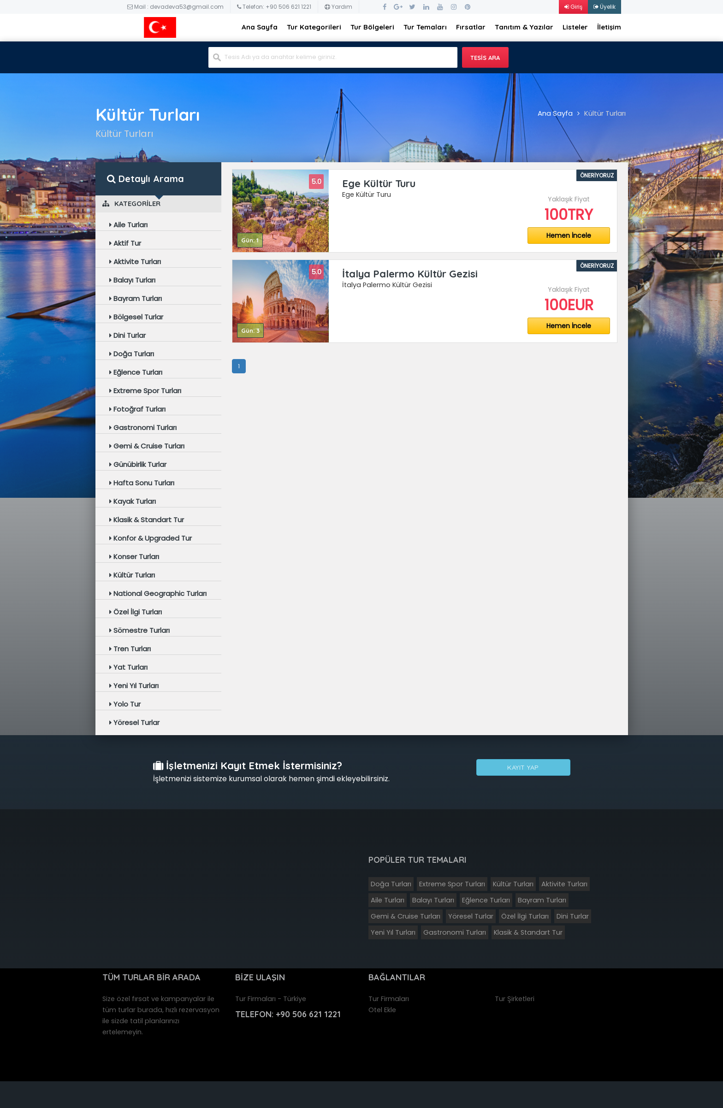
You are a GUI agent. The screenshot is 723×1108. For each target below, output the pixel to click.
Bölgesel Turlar (136, 317)
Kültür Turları (605, 113)
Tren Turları (130, 649)
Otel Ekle (382, 1009)
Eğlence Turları (135, 372)
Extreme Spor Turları (145, 390)
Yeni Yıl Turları (134, 685)
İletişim (609, 27)
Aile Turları (128, 225)
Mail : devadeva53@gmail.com (175, 7)
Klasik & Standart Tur (146, 520)
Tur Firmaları (388, 998)
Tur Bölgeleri (372, 27)
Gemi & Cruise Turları (146, 446)
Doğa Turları (131, 354)
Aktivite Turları (135, 261)
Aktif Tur (125, 243)
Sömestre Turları (139, 630)
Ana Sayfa (260, 27)
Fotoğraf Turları (137, 409)
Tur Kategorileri (314, 27)
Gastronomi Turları (143, 427)
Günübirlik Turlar (137, 464)
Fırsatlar (471, 27)
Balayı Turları (132, 280)
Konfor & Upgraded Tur (150, 538)
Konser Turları (134, 556)
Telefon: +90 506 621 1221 (274, 7)
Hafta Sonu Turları (141, 483)
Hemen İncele (568, 235)
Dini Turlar (127, 335)
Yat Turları (128, 667)
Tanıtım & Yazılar (524, 27)
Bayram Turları (135, 298)
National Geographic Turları (158, 593)
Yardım (338, 7)
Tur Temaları (425, 27)
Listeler (575, 27)
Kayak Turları (132, 501)
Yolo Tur (125, 704)
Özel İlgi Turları (135, 612)
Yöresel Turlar (134, 722)
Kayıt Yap (523, 768)
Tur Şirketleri (514, 998)
